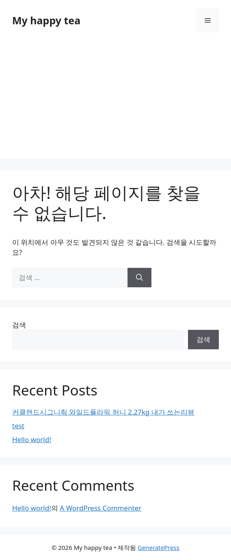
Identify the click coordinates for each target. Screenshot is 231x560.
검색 (19, 324)
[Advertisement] (115, 101)
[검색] (139, 277)
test (18, 425)
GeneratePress (158, 547)
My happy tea (46, 20)
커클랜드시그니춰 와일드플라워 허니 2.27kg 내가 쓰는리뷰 (103, 412)
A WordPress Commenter (100, 508)
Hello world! (31, 439)
